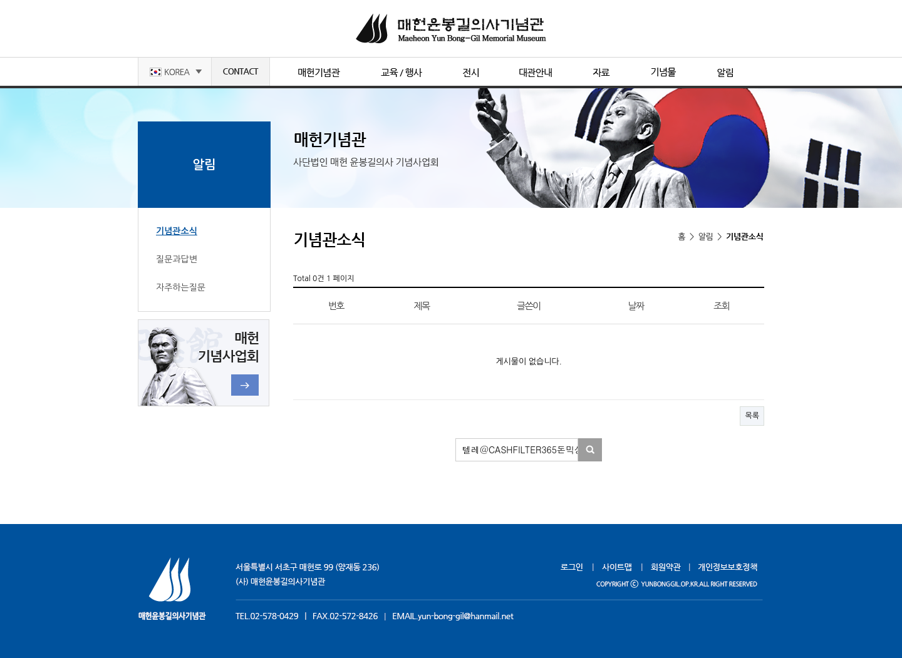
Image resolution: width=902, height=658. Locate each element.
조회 (721, 306)
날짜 (635, 306)
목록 (752, 415)
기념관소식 (176, 231)
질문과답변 (176, 259)
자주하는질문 (180, 287)
